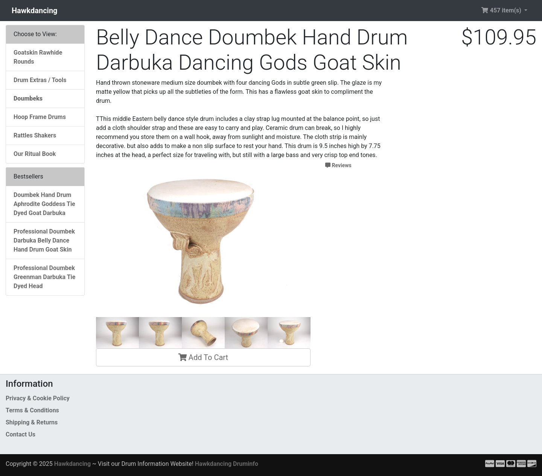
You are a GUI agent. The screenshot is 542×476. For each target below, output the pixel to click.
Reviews (338, 165)
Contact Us (20, 434)
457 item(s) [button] (502, 10)
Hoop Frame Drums (40, 117)
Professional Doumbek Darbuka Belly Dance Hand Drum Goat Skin (44, 240)
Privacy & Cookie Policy (38, 398)
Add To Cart (203, 357)
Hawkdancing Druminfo (226, 463)
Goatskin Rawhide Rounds (38, 57)
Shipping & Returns (32, 422)
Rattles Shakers (35, 135)
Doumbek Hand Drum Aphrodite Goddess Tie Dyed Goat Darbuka (44, 204)
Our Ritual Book (35, 153)
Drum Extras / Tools (40, 80)
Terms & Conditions (32, 410)
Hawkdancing (35, 10)
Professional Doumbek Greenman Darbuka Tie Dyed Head (44, 277)
